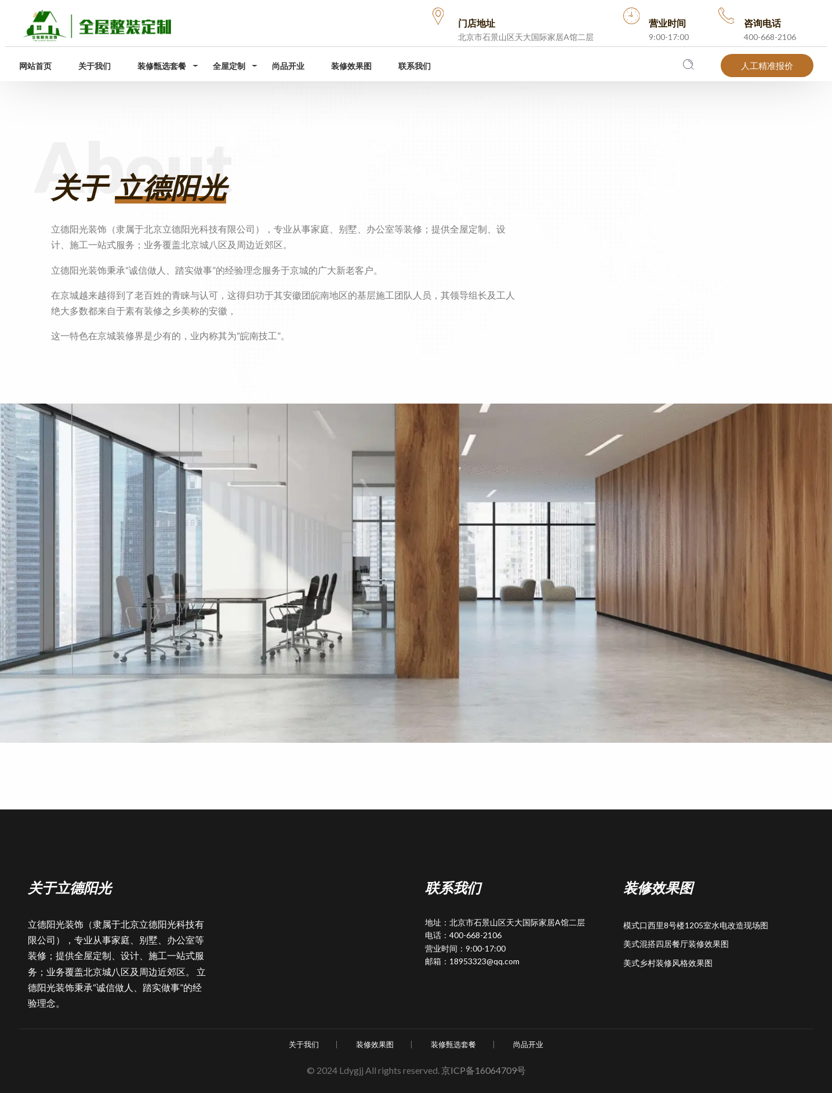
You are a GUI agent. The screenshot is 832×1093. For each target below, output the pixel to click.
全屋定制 (229, 66)
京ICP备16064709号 (483, 1070)
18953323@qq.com (484, 961)
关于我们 (94, 66)
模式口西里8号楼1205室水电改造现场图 (695, 925)
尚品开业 (288, 66)
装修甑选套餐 (161, 66)
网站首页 (35, 66)
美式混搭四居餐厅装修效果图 (676, 944)
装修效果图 (351, 66)
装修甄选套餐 (453, 1044)
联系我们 (414, 66)
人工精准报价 (767, 65)
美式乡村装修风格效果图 (668, 963)
